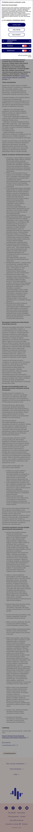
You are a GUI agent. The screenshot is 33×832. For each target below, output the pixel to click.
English (15, 5)
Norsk (7, 5)
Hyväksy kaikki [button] (16, 24)
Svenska (11, 5)
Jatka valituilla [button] (16, 29)
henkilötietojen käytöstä (19, 20)
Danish (3, 5)
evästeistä (8, 20)
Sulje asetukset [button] (16, 34)
